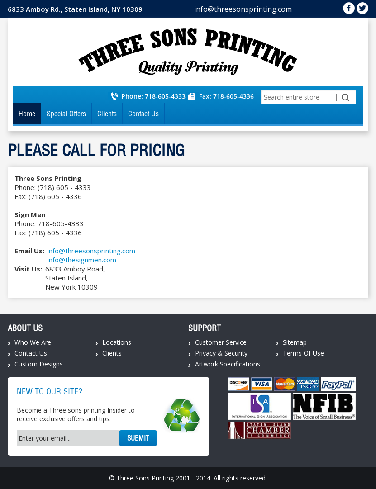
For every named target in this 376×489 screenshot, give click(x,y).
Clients (107, 113)
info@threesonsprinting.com (243, 9)
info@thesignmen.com (82, 259)
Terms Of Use (303, 353)
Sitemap (295, 342)
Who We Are (32, 342)
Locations (116, 342)
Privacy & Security (221, 353)
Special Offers (66, 113)
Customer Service (221, 342)
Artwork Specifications (227, 364)
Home (27, 113)
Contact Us (143, 113)
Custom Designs (38, 364)
